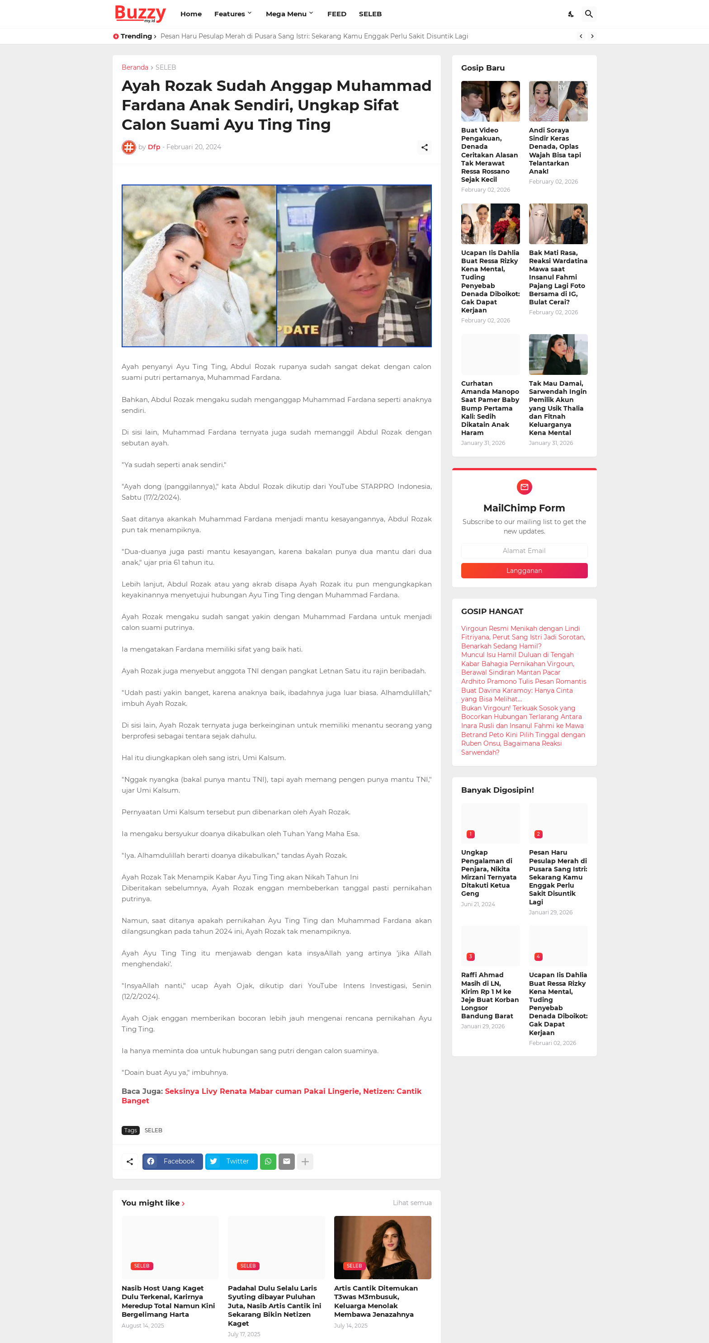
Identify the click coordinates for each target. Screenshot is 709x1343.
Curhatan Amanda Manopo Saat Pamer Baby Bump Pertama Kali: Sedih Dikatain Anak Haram (490, 408)
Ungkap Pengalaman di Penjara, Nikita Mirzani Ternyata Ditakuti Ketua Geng (489, 873)
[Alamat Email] (524, 550)
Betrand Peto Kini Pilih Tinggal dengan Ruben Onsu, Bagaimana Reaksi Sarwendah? (523, 744)
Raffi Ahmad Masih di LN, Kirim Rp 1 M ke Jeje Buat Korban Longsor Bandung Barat (490, 995)
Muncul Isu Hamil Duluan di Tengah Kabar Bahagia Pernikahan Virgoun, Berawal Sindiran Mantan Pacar (517, 663)
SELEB (370, 13)
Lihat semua (412, 1203)
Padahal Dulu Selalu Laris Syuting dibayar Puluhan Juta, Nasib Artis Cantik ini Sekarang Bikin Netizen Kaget (274, 1306)
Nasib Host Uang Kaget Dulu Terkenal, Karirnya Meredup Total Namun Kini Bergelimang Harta (168, 1301)
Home (191, 13)
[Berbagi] (424, 147)
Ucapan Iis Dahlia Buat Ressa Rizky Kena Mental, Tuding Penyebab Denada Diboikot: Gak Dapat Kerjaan (490, 281)
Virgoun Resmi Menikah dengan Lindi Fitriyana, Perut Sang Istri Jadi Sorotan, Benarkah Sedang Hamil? (523, 637)
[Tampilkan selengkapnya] (305, 1162)
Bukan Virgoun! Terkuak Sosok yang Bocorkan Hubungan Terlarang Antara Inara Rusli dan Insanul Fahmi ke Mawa (522, 717)
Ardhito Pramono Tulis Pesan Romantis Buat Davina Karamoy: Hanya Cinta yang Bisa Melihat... (523, 690)
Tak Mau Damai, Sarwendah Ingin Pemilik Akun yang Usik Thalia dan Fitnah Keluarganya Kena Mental (558, 408)
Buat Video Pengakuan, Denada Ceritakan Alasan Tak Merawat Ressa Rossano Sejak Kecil (489, 155)
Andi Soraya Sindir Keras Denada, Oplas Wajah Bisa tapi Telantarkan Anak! (555, 150)
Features (229, 13)
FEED (336, 13)
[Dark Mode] (571, 14)
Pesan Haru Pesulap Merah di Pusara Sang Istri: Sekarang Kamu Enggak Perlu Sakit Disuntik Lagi (314, 36)
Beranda (135, 67)
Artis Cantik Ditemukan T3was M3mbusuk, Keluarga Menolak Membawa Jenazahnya (376, 1301)
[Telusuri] (589, 14)
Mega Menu (286, 13)
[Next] (592, 36)
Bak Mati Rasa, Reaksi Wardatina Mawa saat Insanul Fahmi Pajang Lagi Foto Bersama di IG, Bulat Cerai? (558, 277)
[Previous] (581, 36)
